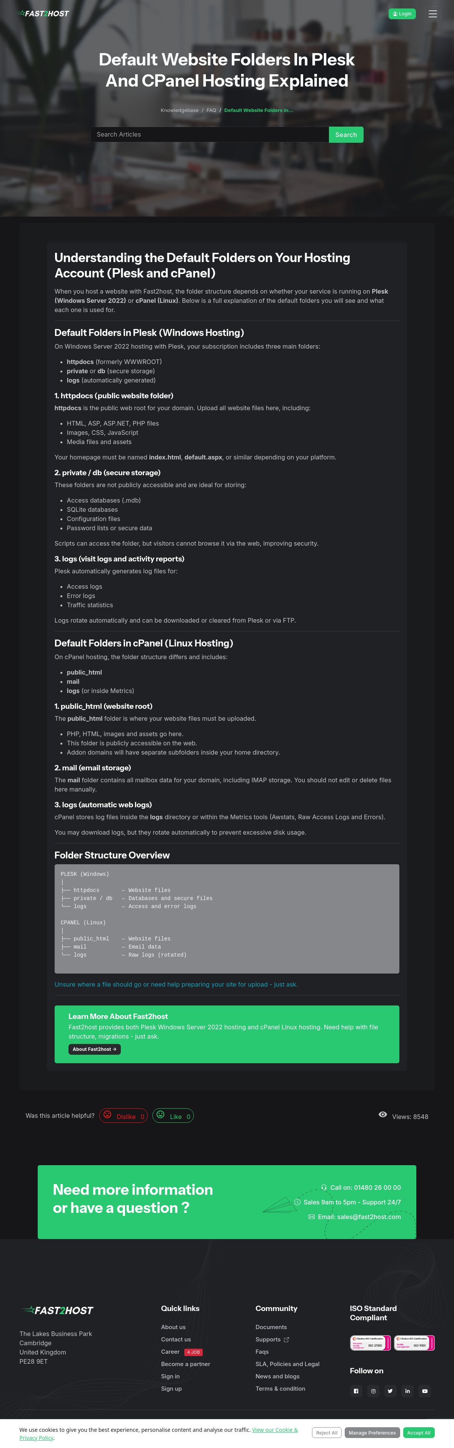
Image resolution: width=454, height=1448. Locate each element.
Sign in (170, 1376)
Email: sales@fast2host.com (355, 1217)
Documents (271, 1327)
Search (346, 135)
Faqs (262, 1351)
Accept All (419, 1433)
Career (182, 1352)
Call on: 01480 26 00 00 (361, 1187)
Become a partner (185, 1364)
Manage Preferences (372, 1433)
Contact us (176, 1339)
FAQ (211, 110)
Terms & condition (280, 1388)
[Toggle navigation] (433, 14)
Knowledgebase (180, 110)
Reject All (327, 1433)
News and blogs (277, 1376)
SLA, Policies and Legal (287, 1364)
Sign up (171, 1388)
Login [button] (402, 14)
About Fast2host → (95, 1049)
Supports (272, 1339)
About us (173, 1327)
